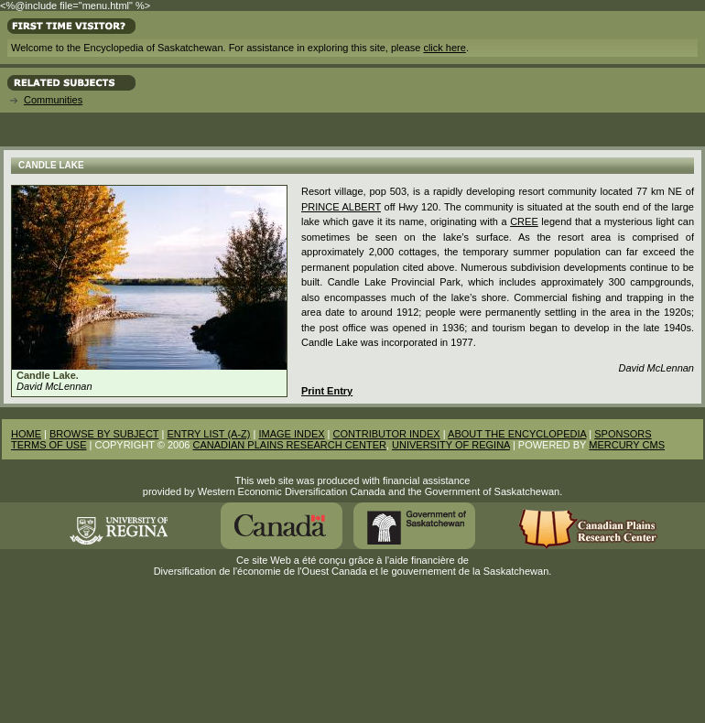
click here (444, 47)
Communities (53, 99)
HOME (26, 433)
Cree (524, 221)
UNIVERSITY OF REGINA (451, 444)
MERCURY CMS (627, 444)
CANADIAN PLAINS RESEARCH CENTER (289, 444)
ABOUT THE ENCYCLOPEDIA (517, 433)
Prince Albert (341, 206)
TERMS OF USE (49, 444)
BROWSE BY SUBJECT (103, 433)
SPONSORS (622, 433)
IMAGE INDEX (291, 433)
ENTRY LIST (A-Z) (208, 433)
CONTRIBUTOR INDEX (386, 433)
